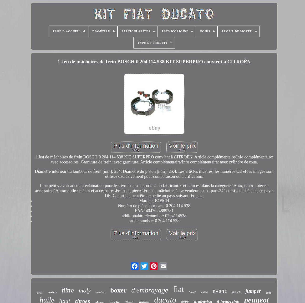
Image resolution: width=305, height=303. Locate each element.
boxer (118, 290)
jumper (253, 291)
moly (85, 290)
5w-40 (192, 292)
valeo (204, 292)
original (101, 292)
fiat (178, 289)
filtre (68, 290)
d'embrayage (149, 290)
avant (220, 291)
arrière (52, 292)
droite (40, 292)
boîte (268, 293)
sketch (236, 292)
